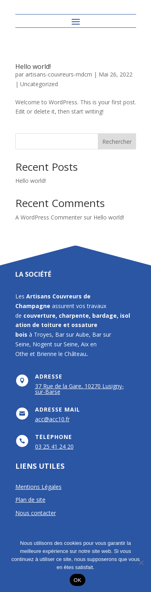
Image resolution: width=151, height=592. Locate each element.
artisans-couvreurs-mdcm (58, 74)
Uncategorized (39, 84)
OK (77, 580)
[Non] (141, 563)
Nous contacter (35, 513)
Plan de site (30, 499)
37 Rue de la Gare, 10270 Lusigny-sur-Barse (79, 388)
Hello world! (33, 66)
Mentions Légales (38, 487)
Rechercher (117, 141)
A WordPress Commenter (48, 217)
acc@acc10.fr (52, 419)
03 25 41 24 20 (54, 446)
